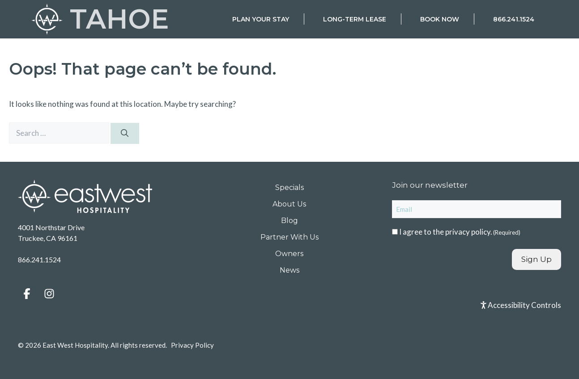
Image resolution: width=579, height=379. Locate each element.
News (289, 270)
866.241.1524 (513, 19)
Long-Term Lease (354, 19)
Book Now (439, 19)
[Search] (125, 133)
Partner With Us (289, 237)
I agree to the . (459, 231)
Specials (289, 187)
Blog (289, 220)
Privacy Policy (192, 345)
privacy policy (467, 231)
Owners (289, 253)
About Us (289, 204)
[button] (27, 294)
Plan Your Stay (260, 19)
